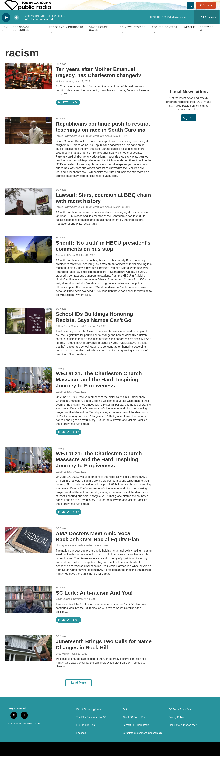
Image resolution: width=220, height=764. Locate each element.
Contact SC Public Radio (136, 733)
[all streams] (206, 25)
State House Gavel (98, 36)
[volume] (16, 25)
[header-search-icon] (191, 9)
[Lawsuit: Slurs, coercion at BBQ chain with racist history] (28, 209)
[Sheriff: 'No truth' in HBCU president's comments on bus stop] (28, 257)
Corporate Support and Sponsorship (142, 741)
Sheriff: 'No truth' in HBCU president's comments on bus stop (103, 254)
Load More (78, 690)
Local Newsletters (189, 99)
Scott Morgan (63, 661)
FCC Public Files (85, 733)
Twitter (126, 717)
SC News (61, 71)
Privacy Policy (176, 725)
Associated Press (65, 263)
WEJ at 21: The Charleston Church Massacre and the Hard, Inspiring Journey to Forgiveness (99, 387)
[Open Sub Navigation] (51, 40)
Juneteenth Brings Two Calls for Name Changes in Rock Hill (104, 652)
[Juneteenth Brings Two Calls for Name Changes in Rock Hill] (28, 656)
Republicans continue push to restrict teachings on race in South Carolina (103, 135)
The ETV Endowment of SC (91, 725)
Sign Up (189, 125)
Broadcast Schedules (21, 36)
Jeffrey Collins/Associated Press (73, 334)
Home (5, 36)
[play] (6, 25)
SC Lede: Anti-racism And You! (94, 601)
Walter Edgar (63, 399)
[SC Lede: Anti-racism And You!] (28, 607)
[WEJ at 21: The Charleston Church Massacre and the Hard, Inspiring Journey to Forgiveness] (28, 388)
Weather (189, 36)
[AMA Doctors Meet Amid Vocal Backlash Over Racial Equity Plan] (28, 548)
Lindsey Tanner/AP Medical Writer (74, 553)
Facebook (81, 741)
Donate (209, 9)
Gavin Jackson (64, 606)
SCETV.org (207, 36)
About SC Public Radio (135, 725)
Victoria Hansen (64, 89)
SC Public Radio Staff (180, 717)
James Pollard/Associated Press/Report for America (84, 143)
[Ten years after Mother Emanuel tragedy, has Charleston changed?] (28, 84)
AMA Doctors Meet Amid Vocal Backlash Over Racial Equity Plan (97, 544)
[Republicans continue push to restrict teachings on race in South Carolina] (28, 138)
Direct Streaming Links (88, 717)
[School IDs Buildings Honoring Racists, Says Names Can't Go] (28, 328)
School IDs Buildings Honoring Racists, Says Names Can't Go (94, 325)
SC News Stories (132, 35)
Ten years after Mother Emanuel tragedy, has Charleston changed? (99, 80)
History (60, 376)
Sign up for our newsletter (183, 733)
